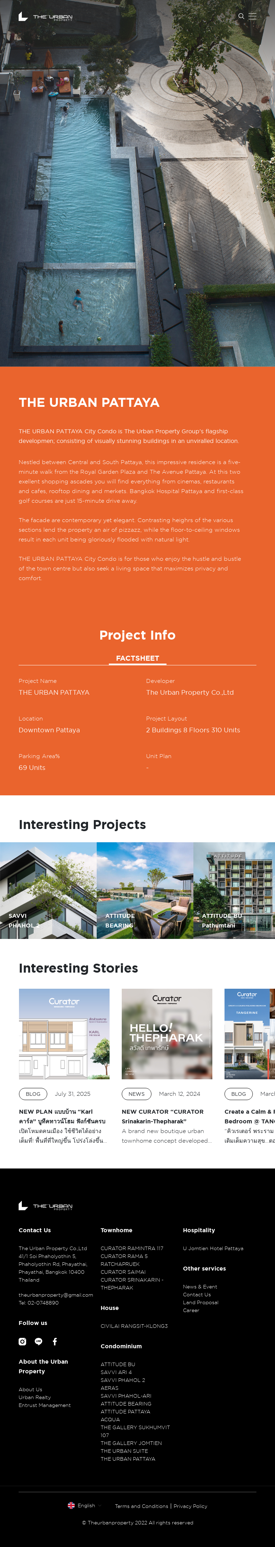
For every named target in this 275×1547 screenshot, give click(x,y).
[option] (137, 183)
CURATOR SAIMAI (123, 1272)
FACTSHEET (137, 658)
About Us (30, 1389)
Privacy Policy (190, 1506)
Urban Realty (35, 1397)
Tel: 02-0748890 (39, 1303)
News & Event (200, 1286)
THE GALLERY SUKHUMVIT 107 (135, 1431)
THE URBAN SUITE (124, 1451)
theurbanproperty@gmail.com (55, 1295)
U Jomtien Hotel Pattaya (213, 1248)
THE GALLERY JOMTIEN (131, 1443)
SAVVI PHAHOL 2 (123, 1380)
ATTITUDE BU (118, 1364)
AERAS (110, 1388)
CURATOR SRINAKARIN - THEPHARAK (132, 1284)
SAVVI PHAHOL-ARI (126, 1396)
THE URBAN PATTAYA (128, 1459)
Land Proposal (200, 1302)
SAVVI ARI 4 (116, 1372)
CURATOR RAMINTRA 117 (132, 1248)
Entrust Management (45, 1405)
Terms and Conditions (141, 1506)
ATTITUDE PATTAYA (125, 1411)
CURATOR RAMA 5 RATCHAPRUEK (124, 1260)
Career (191, 1310)
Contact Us (197, 1294)
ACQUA (110, 1419)
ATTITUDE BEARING (126, 1404)
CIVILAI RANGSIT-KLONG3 (134, 1326)
